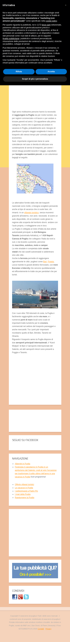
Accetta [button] (51, 71)
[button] (65, 5)
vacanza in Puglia (22, 477)
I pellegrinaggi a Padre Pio (26, 491)
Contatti (41, 629)
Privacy (48, 629)
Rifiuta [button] (19, 71)
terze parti (46, 25)
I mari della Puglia (22, 494)
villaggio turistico (31, 212)
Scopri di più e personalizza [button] (35, 79)
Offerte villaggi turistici (24, 484)
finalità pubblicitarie (11, 38)
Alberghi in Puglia (22, 464)
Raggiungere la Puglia (24, 497)
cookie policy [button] (51, 21)
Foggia (51, 261)
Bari (45, 261)
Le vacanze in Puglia (24, 488)
